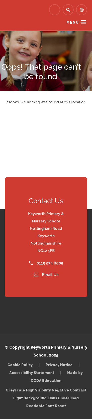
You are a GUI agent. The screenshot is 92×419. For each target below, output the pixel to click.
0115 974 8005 (46, 263)
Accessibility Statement (31, 373)
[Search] (68, 9)
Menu (72, 22)
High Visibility (38, 390)
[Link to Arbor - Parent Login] (54, 9)
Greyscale (15, 390)
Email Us (46, 274)
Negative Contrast (69, 390)
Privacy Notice (59, 365)
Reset (60, 406)
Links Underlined (63, 398)
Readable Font (40, 406)
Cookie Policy (20, 365)
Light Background (30, 398)
